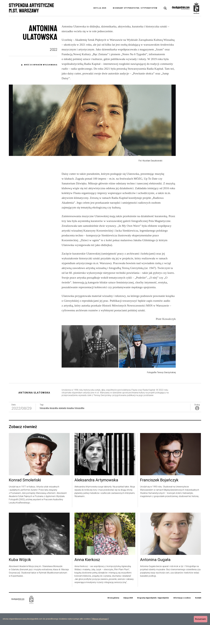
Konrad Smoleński (25, 499)
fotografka (79, 426)
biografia (54, 426)
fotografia (44, 426)
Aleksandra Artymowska (96, 499)
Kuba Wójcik (20, 578)
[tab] (165, 8)
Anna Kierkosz (87, 578)
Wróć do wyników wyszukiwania (40, 65)
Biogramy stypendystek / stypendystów (135, 8)
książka (70, 426)
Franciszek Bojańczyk (159, 499)
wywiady (62, 426)
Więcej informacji (100, 619)
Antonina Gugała (155, 578)
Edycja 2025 (99, 8)
